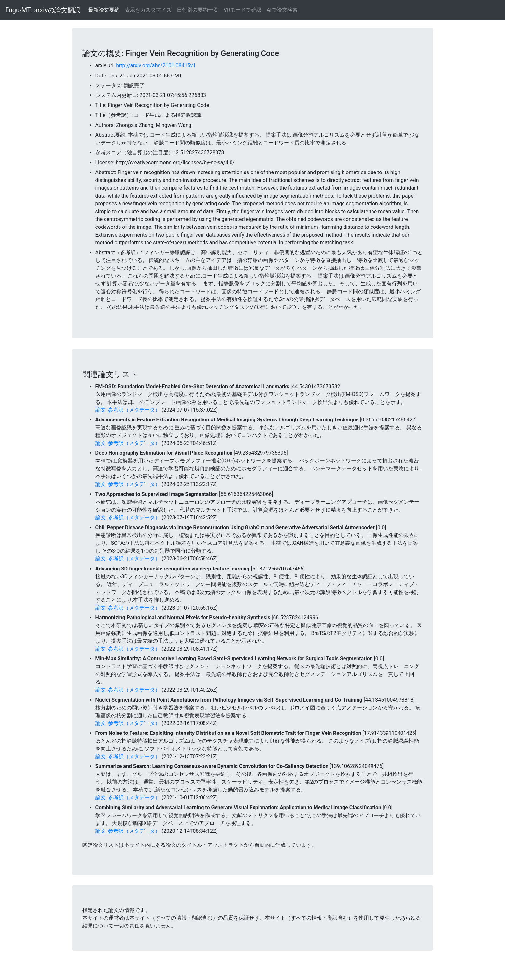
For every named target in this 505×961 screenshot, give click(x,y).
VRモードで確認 (242, 10)
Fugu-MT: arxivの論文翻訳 (42, 10)
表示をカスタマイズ (148, 10)
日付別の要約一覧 (197, 10)
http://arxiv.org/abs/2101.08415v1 (156, 65)
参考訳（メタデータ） (134, 410)
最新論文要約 (103, 10)
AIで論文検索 (282, 10)
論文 (100, 410)
